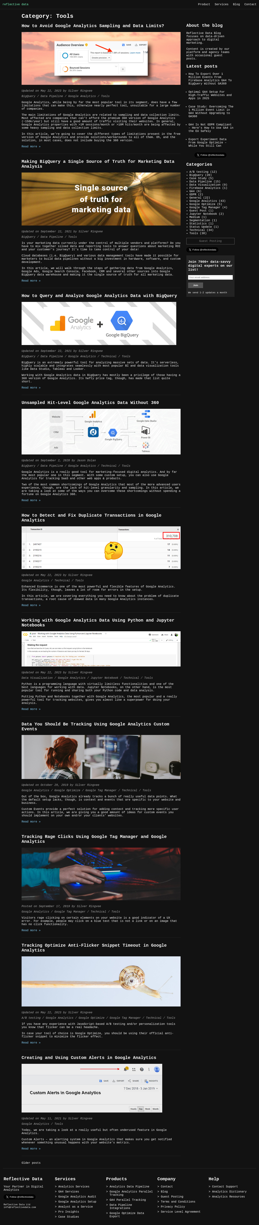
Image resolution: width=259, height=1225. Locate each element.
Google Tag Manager (101, 790)
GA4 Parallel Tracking (128, 1200)
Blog (236, 4)
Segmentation (199, 220)
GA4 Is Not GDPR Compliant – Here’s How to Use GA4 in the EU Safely (210, 128)
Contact (250, 4)
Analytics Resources (228, 1196)
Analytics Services (73, 1186)
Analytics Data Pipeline (129, 1186)
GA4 (192, 191)
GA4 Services (68, 1191)
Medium (194, 217)
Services (222, 4)
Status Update (200, 227)
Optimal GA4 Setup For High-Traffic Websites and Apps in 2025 (210, 95)
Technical (109, 356)
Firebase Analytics (205, 188)
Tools (105, 96)
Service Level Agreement (181, 1211)
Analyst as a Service (75, 1206)
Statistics (198, 223)
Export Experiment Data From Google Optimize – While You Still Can (207, 143)
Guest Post (198, 210)
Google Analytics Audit (77, 1196)
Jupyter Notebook (104, 678)
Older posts (31, 1163)
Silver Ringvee (80, 91)
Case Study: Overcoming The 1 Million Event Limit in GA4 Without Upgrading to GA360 (210, 111)
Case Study (198, 178)
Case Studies (68, 1217)
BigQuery (28, 96)
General (195, 197)
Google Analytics (82, 96)
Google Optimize (67, 790)
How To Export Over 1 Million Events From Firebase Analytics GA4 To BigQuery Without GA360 (210, 78)
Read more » (31, 146)
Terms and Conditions (178, 1201)
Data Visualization (37, 678)
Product (204, 4)
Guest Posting (210, 241)
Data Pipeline (52, 96)
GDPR (192, 194)
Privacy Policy (173, 1206)
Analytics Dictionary (229, 1191)
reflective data (15, 4)
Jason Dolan (86, 460)
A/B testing (31, 1018)
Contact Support (225, 1186)
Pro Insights (68, 1211)
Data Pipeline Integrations (121, 1206)
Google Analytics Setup (77, 1201)
